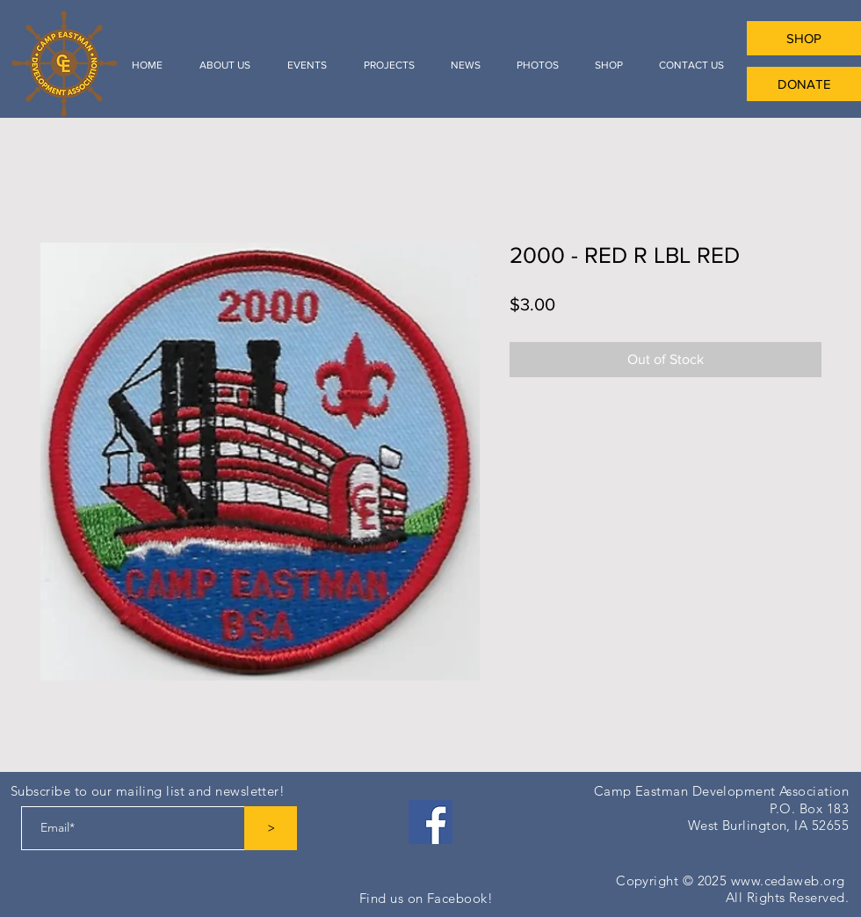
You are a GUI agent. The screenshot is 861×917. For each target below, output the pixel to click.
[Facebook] (430, 822)
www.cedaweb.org (788, 880)
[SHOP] (804, 38)
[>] (270, 828)
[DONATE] (804, 84)
